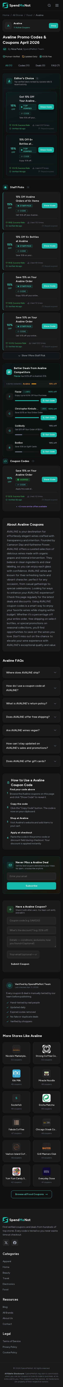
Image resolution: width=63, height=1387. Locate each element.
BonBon (19, 443)
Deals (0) (40, 65)
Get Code (49, 401)
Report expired (46, 128)
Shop (53, 26)
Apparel (7, 1261)
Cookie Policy (10, 1352)
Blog (5, 1307)
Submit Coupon (20, 964)
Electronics (9, 1284)
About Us (8, 1318)
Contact (7, 1324)
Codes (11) (24, 65)
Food (29, 15)
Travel (6, 1278)
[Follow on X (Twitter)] (6, 1242)
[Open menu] (57, 5)
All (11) (8, 65)
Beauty (6, 1272)
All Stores (18, 15)
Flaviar (18, 392)
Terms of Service (11, 1341)
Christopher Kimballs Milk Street (27, 408)
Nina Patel (16, 49)
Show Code (46, 107)
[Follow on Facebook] (14, 1242)
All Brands (8, 1312)
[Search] (49, 5)
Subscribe (31, 885)
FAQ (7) (55, 65)
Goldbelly (20, 426)
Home (6, 15)
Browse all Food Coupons (31, 1194)
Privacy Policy (10, 1347)
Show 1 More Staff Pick (31, 355)
